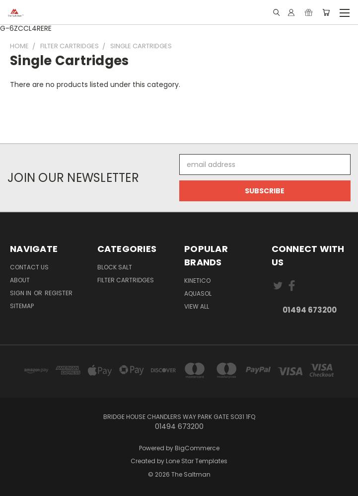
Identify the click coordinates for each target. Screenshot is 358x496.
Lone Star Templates (196, 461)
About (20, 280)
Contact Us (29, 267)
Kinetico (197, 280)
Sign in (21, 293)
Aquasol (198, 293)
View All (196, 306)
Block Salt (114, 267)
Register (58, 293)
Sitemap (22, 306)
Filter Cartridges (125, 280)
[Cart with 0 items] (326, 12)
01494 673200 (310, 310)
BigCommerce (197, 448)
